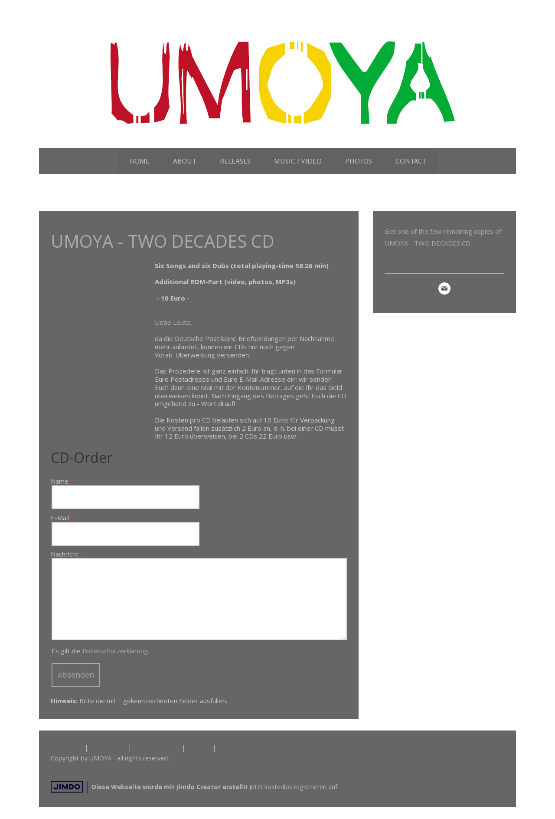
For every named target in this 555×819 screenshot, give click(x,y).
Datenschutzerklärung (115, 650)
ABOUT (184, 161)
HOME (139, 161)
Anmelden (490, 767)
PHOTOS (358, 161)
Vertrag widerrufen (252, 748)
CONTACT (410, 161)
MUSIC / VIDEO (298, 161)
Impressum (67, 748)
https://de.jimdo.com (369, 787)
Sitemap (199, 748)
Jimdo (67, 787)
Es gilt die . (100, 650)
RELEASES (235, 161)
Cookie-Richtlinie (156, 748)
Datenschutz (108, 748)
